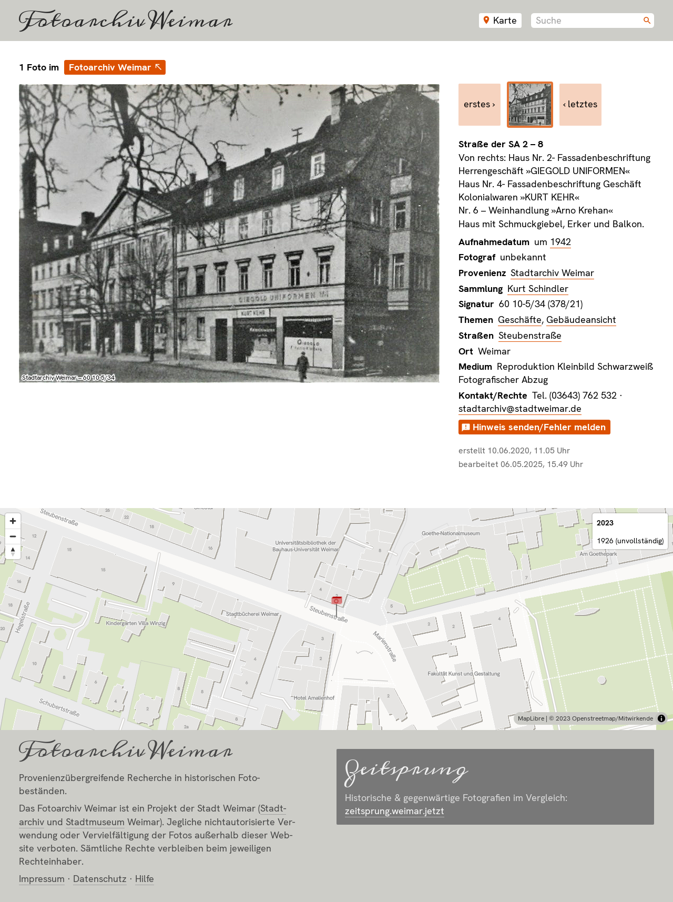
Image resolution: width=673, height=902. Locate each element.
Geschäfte (520, 319)
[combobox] (592, 20)
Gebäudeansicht (581, 319)
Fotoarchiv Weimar (125, 20)
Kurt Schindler (537, 288)
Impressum (42, 879)
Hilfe (144, 879)
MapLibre (531, 718)
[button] (336, 606)
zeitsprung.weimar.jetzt (394, 811)
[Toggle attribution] (661, 718)
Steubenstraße (530, 335)
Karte (505, 20)
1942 (560, 242)
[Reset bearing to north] (13, 551)
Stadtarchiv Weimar (552, 273)
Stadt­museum (95, 822)
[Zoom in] (13, 521)
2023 (605, 523)
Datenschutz (100, 879)
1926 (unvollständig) (630, 540)
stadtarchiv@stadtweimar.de (520, 408)
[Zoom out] (13, 536)
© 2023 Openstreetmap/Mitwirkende (601, 718)
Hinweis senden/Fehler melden (539, 427)
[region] (336, 619)
